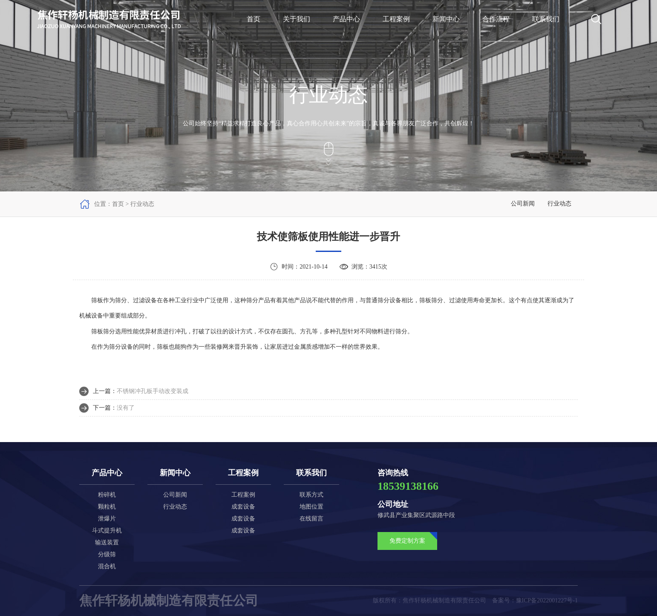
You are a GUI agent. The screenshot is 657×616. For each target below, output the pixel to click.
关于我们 (296, 19)
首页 (253, 19)
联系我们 (545, 19)
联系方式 (311, 495)
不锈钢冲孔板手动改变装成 (152, 391)
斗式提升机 (107, 530)
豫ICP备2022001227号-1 (547, 600)
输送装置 (107, 542)
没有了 (126, 408)
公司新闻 (523, 203)
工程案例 (396, 19)
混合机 (107, 566)
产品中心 (346, 19)
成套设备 (243, 506)
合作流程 (496, 19)
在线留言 (311, 518)
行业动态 (559, 203)
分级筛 (107, 554)
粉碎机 (107, 495)
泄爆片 (107, 518)
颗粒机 (107, 506)
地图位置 (311, 506)
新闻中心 (446, 19)
